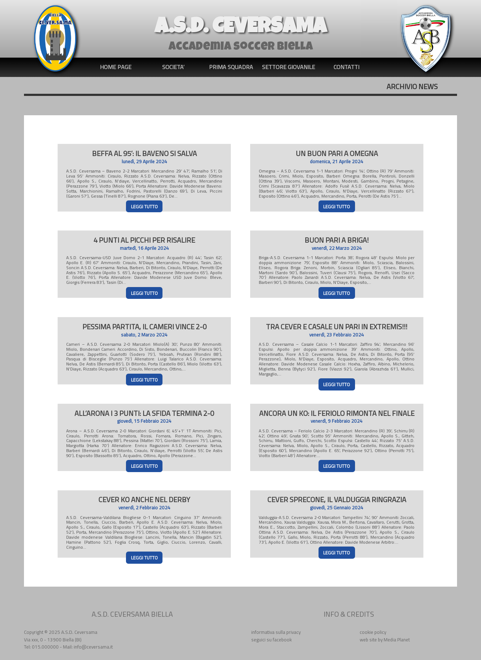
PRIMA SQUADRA (231, 67)
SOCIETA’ (173, 67)
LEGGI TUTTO (144, 206)
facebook (282, 639)
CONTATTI (346, 67)
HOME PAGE (115, 67)
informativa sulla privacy (276, 632)
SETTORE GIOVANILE (288, 67)
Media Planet (397, 639)
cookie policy (373, 632)
